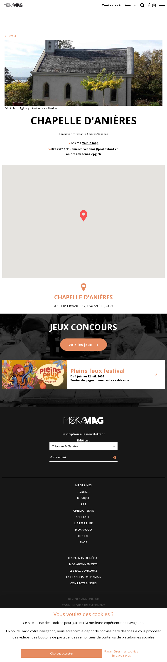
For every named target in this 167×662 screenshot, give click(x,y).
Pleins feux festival (97, 370)
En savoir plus (121, 655)
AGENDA (83, 492)
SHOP (83, 542)
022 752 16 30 (60, 149)
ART (83, 504)
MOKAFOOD (83, 530)
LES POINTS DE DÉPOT (83, 558)
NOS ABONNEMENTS (83, 564)
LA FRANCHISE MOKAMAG (83, 577)
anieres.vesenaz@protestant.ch (94, 149)
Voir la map (90, 143)
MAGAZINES (83, 485)
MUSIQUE (83, 498)
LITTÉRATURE (83, 523)
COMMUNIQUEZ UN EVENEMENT (83, 605)
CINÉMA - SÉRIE (83, 511)
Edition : (83, 440)
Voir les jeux (83, 344)
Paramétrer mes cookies (121, 651)
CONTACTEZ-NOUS (83, 583)
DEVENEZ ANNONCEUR (83, 599)
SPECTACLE (83, 517)
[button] (83, 216)
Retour (10, 36)
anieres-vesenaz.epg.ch (83, 154)
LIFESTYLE (83, 536)
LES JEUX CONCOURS (84, 571)
